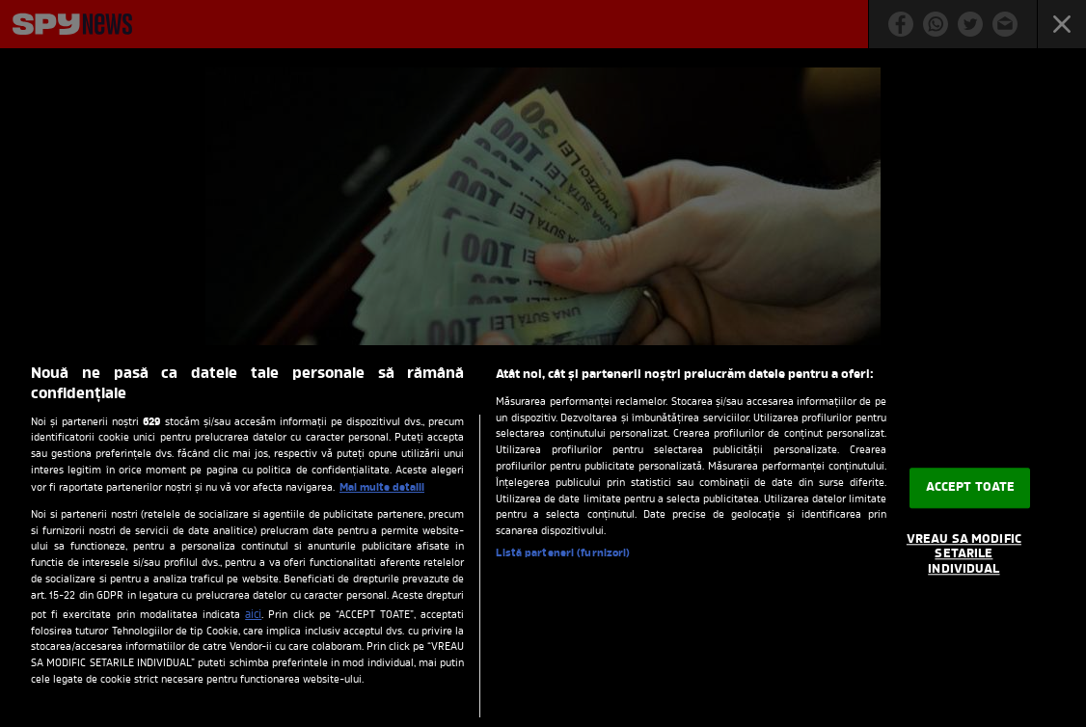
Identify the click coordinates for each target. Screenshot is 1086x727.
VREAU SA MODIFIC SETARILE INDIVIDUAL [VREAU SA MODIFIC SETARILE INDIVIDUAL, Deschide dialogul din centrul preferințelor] (964, 554)
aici (253, 615)
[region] (543, 536)
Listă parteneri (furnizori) (563, 554)
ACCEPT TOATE (971, 487)
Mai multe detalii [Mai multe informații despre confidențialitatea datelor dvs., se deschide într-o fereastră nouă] (381, 488)
